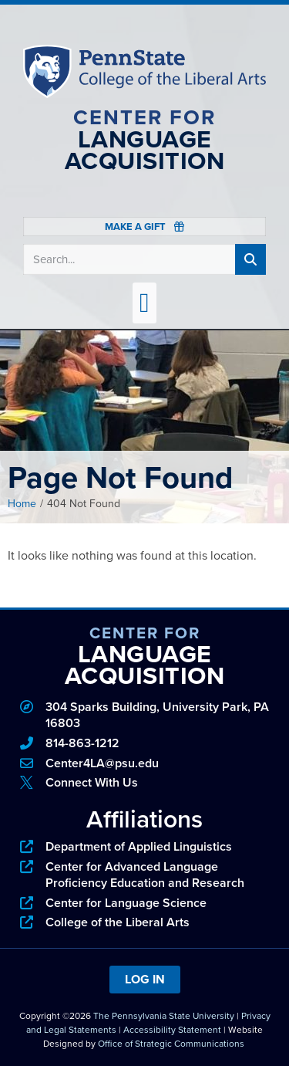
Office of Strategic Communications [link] (171, 1044)
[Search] (250, 259)
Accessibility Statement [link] (172, 1030)
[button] (144, 303)
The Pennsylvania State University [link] (163, 1016)
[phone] (144, 744)
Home (22, 504)
